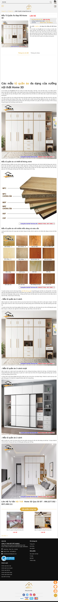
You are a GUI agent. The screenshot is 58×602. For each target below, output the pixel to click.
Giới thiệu (32, 546)
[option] (15, 523)
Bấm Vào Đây (46, 19)
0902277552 (43, 22)
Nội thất (31, 558)
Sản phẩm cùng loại (29, 509)
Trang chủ (32, 544)
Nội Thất (19, 502)
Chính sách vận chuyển (7, 568)
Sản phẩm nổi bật (34, 553)
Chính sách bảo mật (6, 565)
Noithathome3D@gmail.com (10, 553)
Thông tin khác (35, 53)
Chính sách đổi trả (5, 570)
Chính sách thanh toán (6, 574)
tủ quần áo (37, 26)
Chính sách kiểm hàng (6, 572)
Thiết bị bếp (32, 560)
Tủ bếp (31, 556)
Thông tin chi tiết (23, 53)
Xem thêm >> (4, 535)
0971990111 (50, 22)
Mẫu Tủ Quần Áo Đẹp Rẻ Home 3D (15, 530)
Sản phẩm (32, 548)
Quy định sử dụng (5, 576)
